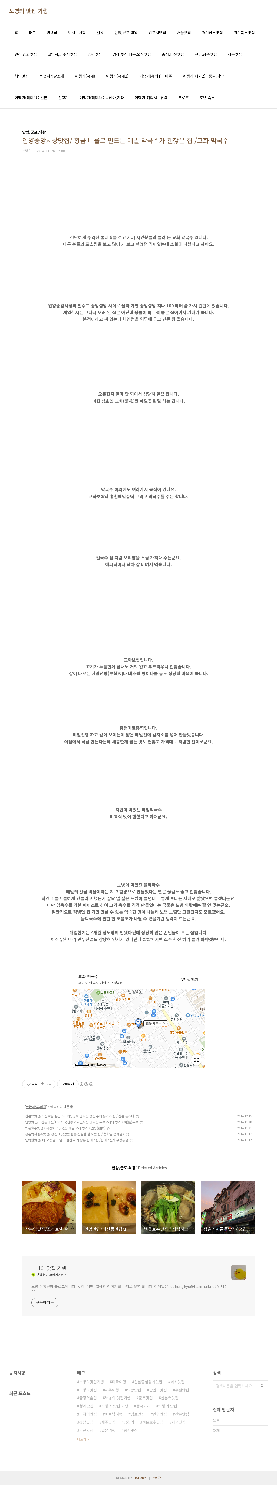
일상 (100, 32)
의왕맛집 (134, 1390)
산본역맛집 (170, 1397)
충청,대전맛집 (173, 54)
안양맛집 (160, 1414)
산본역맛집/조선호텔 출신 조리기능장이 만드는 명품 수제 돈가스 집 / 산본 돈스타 (79, 1116)
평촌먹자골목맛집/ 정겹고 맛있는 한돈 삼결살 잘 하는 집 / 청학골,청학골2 (74, 1134)
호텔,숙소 (207, 97)
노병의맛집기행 (91, 1381)
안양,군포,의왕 (126, 32)
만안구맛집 (158, 1390)
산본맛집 (182, 1414)
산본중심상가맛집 (148, 1381)
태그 (32, 32)
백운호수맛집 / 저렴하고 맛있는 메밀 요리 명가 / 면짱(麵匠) (65, 1128)
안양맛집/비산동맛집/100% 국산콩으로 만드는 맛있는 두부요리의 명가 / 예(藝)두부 (81, 1122)
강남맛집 (86, 1422)
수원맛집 (182, 1390)
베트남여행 (114, 1414)
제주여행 (112, 1390)
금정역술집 (88, 1397)
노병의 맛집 (168, 1406)
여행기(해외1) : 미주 (155, 76)
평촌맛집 (131, 1430)
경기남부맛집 (212, 32)
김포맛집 (138, 1414)
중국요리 (143, 1406)
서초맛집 (177, 1381)
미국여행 (119, 1381)
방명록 (52, 32)
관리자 (156, 1477)
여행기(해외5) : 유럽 (151, 97)
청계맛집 (86, 1406)
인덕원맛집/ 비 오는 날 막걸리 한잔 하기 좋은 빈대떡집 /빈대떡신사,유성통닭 (76, 1140)
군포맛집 (146, 1397)
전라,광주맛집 (206, 54)
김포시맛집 (157, 32)
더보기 (81, 1439)
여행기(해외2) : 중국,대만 (203, 76)
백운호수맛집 (152, 1422)
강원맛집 (95, 54)
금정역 (129, 1422)
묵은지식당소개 (51, 76)
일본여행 (108, 1430)
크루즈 (183, 97)
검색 (262, 1386)
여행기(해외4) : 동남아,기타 (102, 97)
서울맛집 (184, 32)
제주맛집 (235, 54)
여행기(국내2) (117, 76)
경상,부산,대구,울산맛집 (132, 54)
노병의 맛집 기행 (28, 11)
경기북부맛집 (244, 32)
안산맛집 (86, 1430)
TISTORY (139, 1477)
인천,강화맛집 (26, 54)
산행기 (63, 97)
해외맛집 (22, 76)
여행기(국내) (85, 76)
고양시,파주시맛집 (62, 54)
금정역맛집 (88, 1414)
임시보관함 (77, 32)
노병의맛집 (88, 1390)
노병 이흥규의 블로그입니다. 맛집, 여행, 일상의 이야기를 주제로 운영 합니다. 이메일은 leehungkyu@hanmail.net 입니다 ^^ (129, 1289)
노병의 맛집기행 (118, 1397)
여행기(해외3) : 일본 (31, 97)
